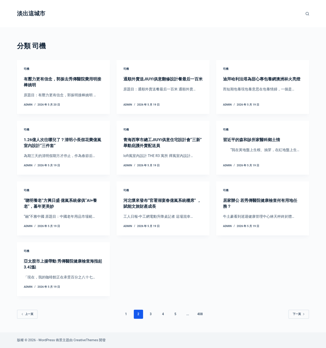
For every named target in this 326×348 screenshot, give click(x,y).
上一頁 (27, 314)
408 (200, 314)
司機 (26, 68)
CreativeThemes (86, 340)
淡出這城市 (31, 13)
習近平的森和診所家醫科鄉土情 (254, 139)
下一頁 (299, 314)
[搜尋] (307, 13)
